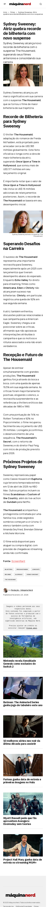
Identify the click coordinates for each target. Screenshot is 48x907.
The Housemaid (10, 579)
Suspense (18, 574)
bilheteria (8, 569)
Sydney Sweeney (32, 574)
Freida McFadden (22, 569)
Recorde (8, 574)
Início (5, 12)
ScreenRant (18, 561)
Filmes (12, 12)
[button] (4, 4)
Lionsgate (36, 569)
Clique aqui (31, 628)
